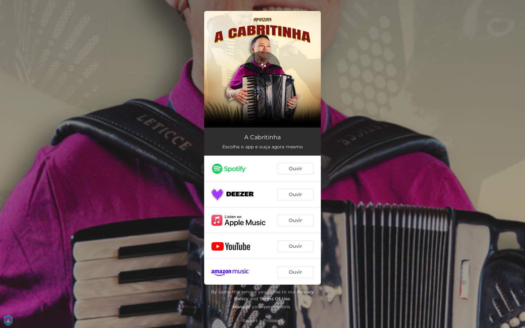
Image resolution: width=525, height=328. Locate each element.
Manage (241, 306)
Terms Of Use (275, 298)
